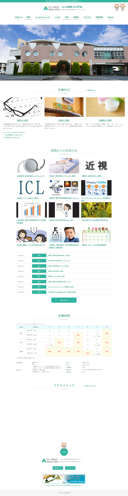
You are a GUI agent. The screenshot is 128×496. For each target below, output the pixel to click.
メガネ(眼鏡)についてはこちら (13, 135)
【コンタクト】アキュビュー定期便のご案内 (61, 287)
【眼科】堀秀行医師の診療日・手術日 (59, 255)
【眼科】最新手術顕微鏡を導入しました (59, 282)
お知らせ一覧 (64, 300)
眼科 (28, 17)
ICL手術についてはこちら (12, 137)
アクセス (87, 17)
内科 (67, 17)
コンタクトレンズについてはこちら (15, 132)
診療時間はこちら (92, 90)
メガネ (57, 17)
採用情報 (99, 17)
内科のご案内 (64, 120)
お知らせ (18, 17)
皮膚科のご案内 (105, 120)
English (110, 17)
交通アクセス (58, 468)
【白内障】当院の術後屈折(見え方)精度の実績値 (62, 292)
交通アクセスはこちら (90, 386)
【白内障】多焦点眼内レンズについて (59, 261)
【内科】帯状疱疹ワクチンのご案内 (58, 266)
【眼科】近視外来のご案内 (55, 271)
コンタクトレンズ (42, 17)
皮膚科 (76, 17)
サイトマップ (70, 468)
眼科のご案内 (22, 120)
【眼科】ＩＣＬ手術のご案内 (56, 276)
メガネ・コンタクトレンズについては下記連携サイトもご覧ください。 (64, 480)
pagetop (64, 452)
